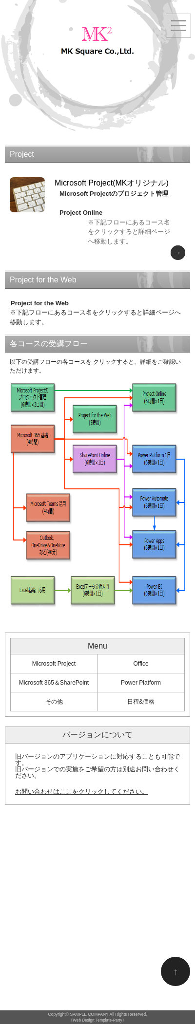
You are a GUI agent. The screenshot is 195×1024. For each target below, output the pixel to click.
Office (140, 663)
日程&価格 (141, 701)
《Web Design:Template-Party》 (97, 1020)
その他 (54, 701)
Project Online (80, 212)
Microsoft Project (54, 663)
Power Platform (141, 682)
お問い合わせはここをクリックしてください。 (81, 791)
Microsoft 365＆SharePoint (54, 682)
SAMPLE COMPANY (89, 1014)
